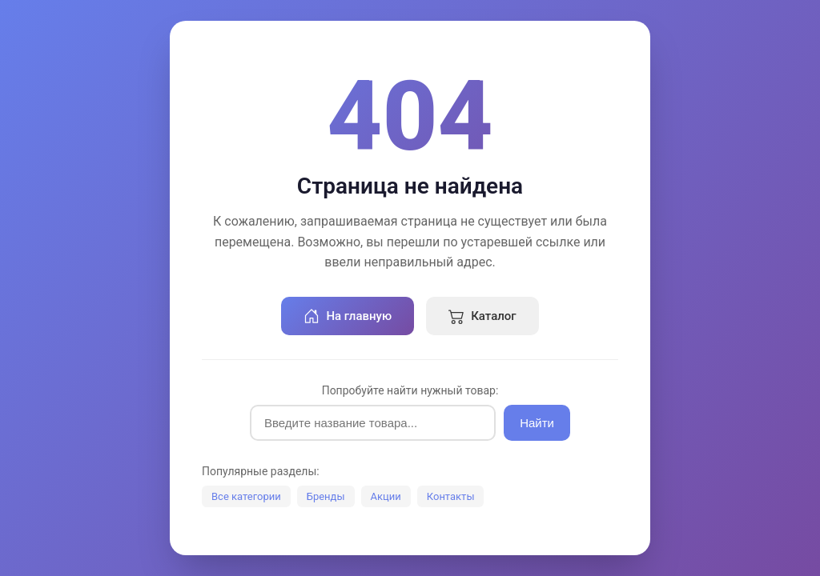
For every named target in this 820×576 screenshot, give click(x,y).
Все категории (246, 496)
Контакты (451, 496)
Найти (537, 423)
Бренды (326, 496)
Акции (386, 496)
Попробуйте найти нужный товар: (410, 390)
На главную (347, 316)
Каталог (482, 316)
